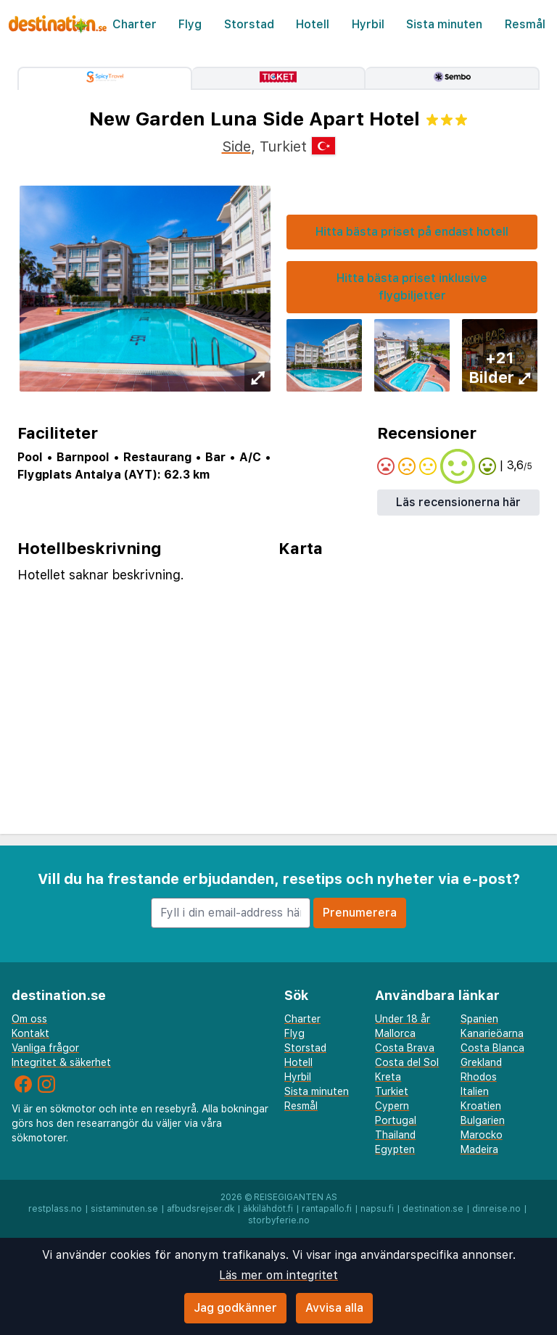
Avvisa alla (334, 1308)
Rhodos (479, 1077)
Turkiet (391, 1091)
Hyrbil (368, 24)
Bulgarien (483, 1120)
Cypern (392, 1106)
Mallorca (395, 1033)
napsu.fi (377, 1209)
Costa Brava (404, 1048)
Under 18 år (402, 1019)
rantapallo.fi (327, 1209)
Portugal (395, 1120)
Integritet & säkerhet (61, 1062)
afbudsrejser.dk (200, 1209)
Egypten (395, 1149)
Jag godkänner (235, 1308)
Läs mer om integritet (278, 1275)
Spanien (479, 1019)
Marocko (482, 1135)
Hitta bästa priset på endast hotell (411, 232)
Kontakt (30, 1033)
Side (236, 146)
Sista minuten (444, 24)
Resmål (525, 24)
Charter (134, 24)
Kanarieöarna (492, 1033)
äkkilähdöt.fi (268, 1209)
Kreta (388, 1077)
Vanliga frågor (45, 1048)
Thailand (395, 1135)
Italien (475, 1091)
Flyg (190, 24)
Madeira (479, 1149)
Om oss (29, 1019)
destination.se (433, 1209)
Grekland (481, 1062)
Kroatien (481, 1106)
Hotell (312, 24)
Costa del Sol (407, 1062)
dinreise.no (496, 1209)
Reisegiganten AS (295, 1197)
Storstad (249, 24)
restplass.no (55, 1209)
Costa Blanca (492, 1048)
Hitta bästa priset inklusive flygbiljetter (412, 286)
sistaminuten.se (124, 1209)
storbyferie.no (279, 1220)
